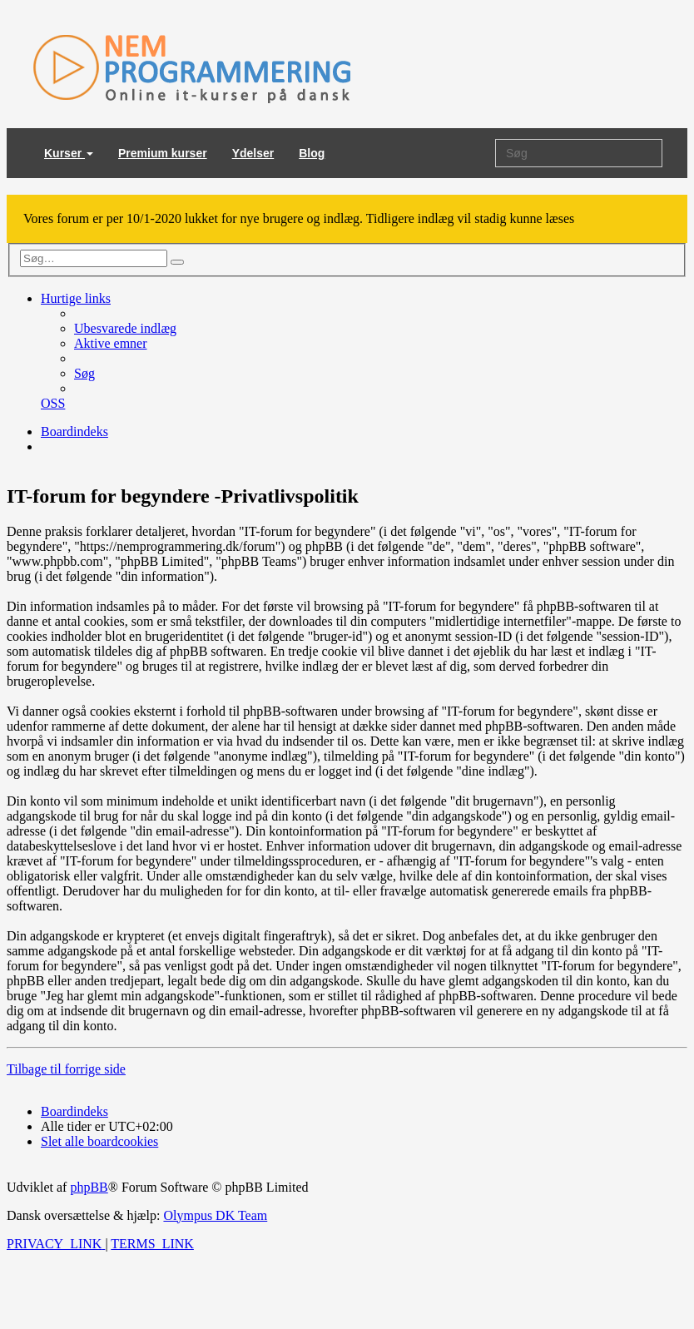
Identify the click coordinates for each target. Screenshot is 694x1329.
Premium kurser (162, 153)
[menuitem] (125, 328)
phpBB (88, 1187)
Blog (312, 153)
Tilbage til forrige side (66, 1069)
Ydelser (253, 153)
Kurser (68, 153)
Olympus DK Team (215, 1215)
